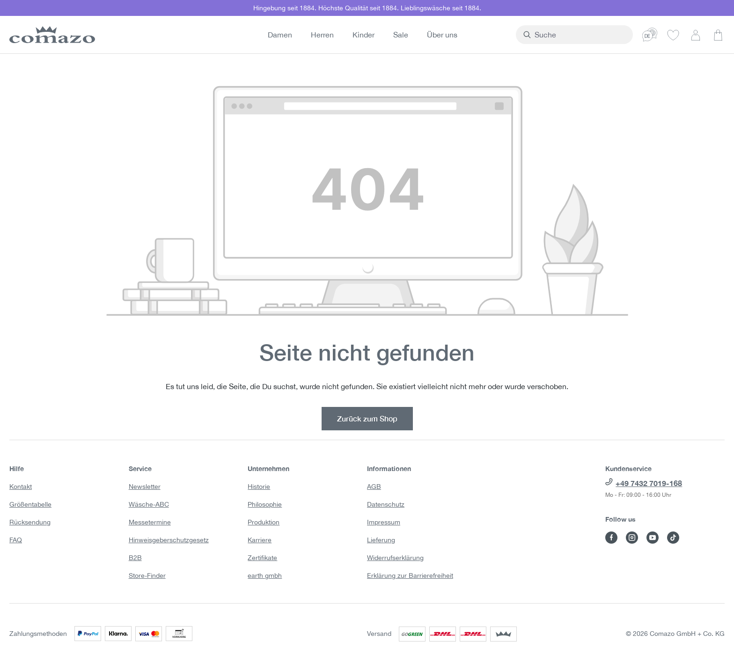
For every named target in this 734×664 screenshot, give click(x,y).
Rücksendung (30, 522)
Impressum (383, 522)
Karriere (260, 540)
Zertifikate (262, 557)
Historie (259, 486)
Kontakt (20, 486)
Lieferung (381, 540)
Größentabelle (30, 504)
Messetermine (150, 522)
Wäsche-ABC (149, 504)
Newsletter (145, 486)
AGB (374, 486)
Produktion (263, 522)
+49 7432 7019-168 (649, 483)
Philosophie (265, 504)
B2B (135, 557)
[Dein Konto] (695, 34)
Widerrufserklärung (395, 557)
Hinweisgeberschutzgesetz (169, 540)
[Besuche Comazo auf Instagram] (632, 537)
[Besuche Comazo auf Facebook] (611, 537)
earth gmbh (265, 575)
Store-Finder (147, 575)
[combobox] (596, 34)
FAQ (15, 540)
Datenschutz (385, 504)
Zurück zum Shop (367, 418)
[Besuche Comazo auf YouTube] (652, 537)
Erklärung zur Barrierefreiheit (410, 575)
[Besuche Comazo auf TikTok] (673, 537)
